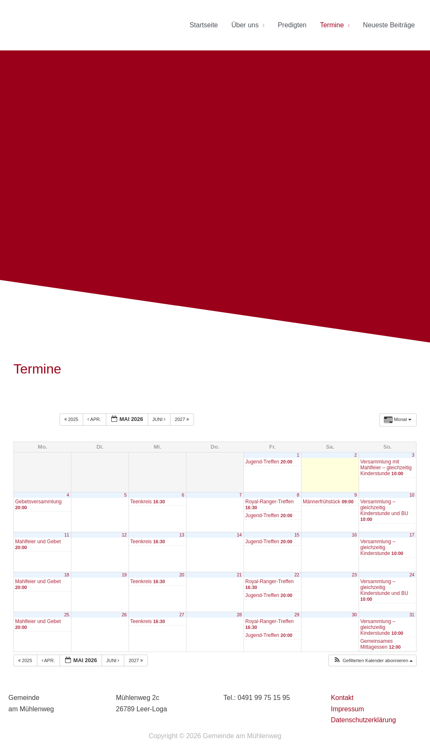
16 (354, 534)
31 (411, 614)
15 (296, 534)
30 (354, 614)
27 (181, 614)
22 (296, 574)
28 (239, 614)
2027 (182, 419)
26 (124, 614)
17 (411, 534)
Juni (159, 419)
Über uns (245, 25)
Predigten (292, 25)
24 (411, 574)
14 (239, 534)
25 (66, 614)
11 (66, 534)
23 (354, 574)
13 (181, 534)
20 (181, 574)
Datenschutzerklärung (363, 719)
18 (66, 574)
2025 (72, 419)
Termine (332, 25)
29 (296, 614)
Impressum (347, 709)
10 (411, 494)
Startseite (203, 25)
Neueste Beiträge (389, 25)
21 (239, 574)
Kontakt (342, 697)
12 (124, 534)
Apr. (94, 419)
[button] (373, 660)
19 (124, 574)
